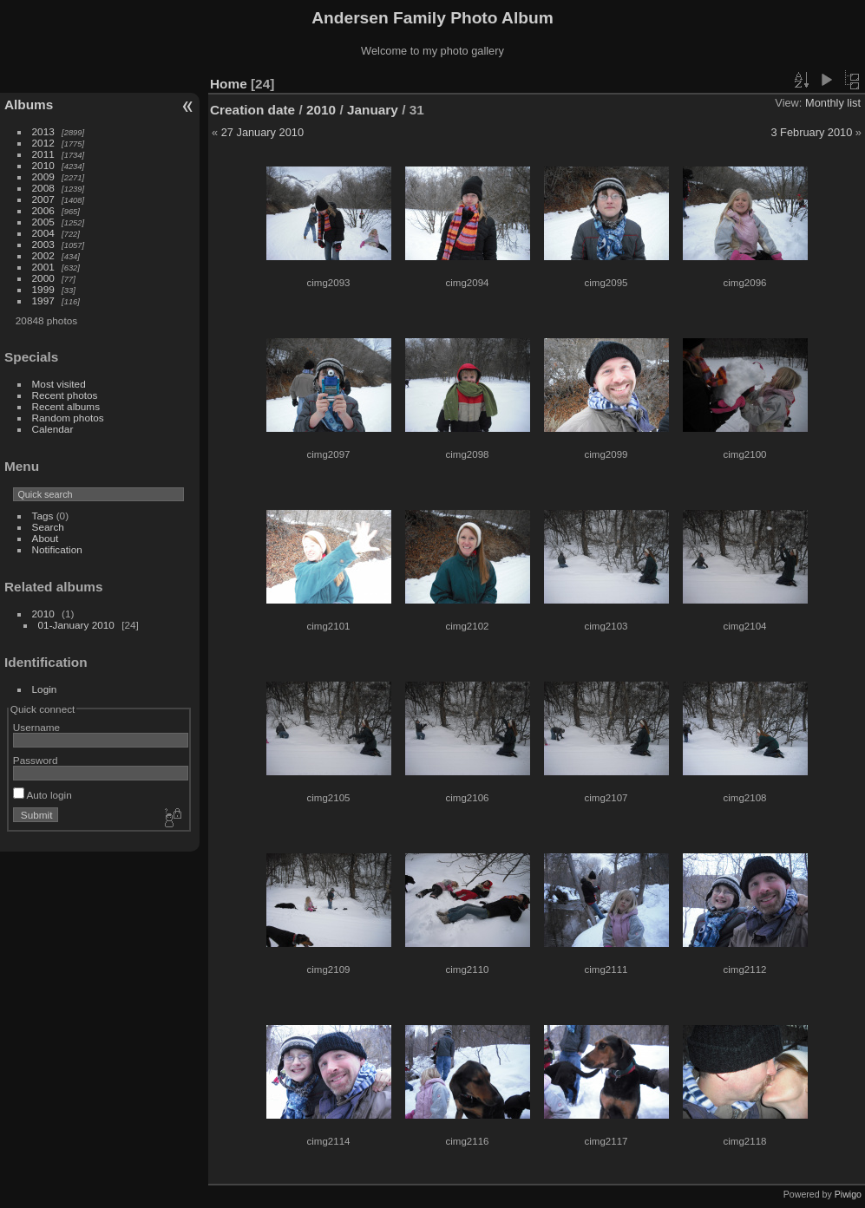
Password (35, 760)
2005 (43, 221)
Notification (57, 549)
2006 (43, 210)
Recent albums (66, 406)
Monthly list (833, 102)
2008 (43, 187)
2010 (43, 165)
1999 (43, 289)
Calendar (53, 428)
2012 (43, 142)
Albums (28, 104)
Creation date (252, 109)
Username (36, 727)
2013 (43, 131)
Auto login (42, 794)
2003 (43, 244)
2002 (43, 255)
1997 (43, 300)
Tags (43, 515)
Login (44, 689)
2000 (43, 278)
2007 (43, 199)
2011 (43, 154)
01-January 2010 (76, 624)
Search (48, 526)
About (45, 538)
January (372, 109)
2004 (43, 232)
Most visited (59, 383)
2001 (43, 266)
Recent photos (65, 395)
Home (228, 83)
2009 (43, 176)
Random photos (68, 417)
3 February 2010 (811, 132)
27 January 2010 (262, 132)
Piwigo (848, 1194)
